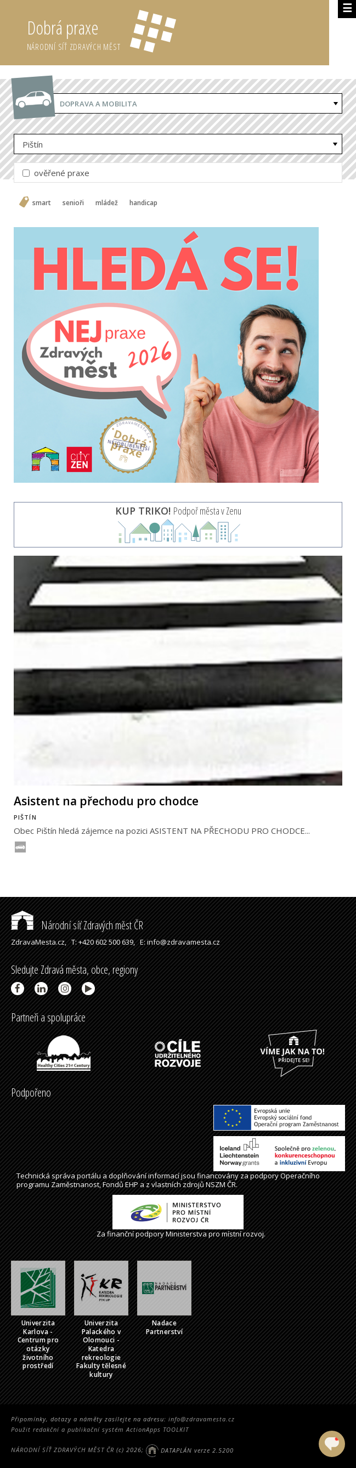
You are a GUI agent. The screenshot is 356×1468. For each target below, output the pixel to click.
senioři (73, 203)
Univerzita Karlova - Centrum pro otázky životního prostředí (38, 1344)
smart (41, 203)
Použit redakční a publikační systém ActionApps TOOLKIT (100, 1429)
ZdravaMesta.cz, (38, 942)
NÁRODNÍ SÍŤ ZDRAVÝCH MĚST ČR (62, 1450)
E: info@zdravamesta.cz (180, 942)
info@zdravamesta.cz (201, 1419)
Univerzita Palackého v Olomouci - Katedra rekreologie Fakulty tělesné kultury (101, 1348)
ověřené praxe (55, 172)
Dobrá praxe (178, 33)
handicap (143, 203)
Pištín (32, 144)
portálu (89, 1176)
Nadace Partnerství (164, 1327)
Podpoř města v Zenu (178, 510)
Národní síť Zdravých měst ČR (77, 925)
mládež (106, 203)
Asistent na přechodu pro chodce (106, 801)
